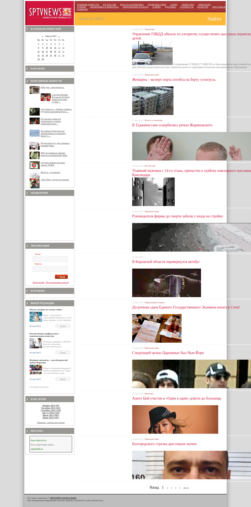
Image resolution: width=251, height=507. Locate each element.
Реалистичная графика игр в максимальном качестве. (44, 334)
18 (51, 51)
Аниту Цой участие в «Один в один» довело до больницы (176, 398)
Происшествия (152, 74)
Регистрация (38, 282)
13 (59, 48)
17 (47, 51)
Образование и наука (154, 302)
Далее (63, 326)
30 (43, 59)
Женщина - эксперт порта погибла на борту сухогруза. (174, 80)
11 (51, 48)
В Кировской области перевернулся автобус (166, 262)
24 (47, 55)
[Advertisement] (50, 218)
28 (63, 55)
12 (55, 48)
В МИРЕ (157, 7)
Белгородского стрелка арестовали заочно (164, 444)
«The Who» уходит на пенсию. (55, 179)
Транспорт (150, 29)
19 (55, 51)
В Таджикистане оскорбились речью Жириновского (172, 125)
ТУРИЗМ (81, 7)
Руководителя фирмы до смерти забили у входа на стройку (177, 216)
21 (63, 51)
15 (39, 51)
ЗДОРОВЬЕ (170, 7)
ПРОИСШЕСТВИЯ (157, 4)
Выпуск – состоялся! (50, 172)
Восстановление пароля (57, 282)
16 (43, 51)
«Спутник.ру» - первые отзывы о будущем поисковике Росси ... (56, 110)
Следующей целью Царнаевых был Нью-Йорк (168, 353)
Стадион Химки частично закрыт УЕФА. (53, 163)
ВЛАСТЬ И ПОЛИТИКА (132, 4)
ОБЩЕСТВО (188, 4)
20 (59, 51)
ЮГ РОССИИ (109, 4)
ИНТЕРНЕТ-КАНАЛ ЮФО (63, 498)
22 (39, 55)
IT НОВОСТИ (186, 7)
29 (39, 59)
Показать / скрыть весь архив (51, 422)
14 (63, 48)
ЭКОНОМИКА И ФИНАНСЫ (104, 7)
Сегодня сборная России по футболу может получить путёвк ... (61, 98)
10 (47, 48)
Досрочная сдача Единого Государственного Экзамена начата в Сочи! (186, 307)
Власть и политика (153, 120)
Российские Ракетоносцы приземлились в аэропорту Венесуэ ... (53, 133)
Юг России (150, 166)
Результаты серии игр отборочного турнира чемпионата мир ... (51, 121)
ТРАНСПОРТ (204, 4)
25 (51, 55)
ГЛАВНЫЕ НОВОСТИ (88, 4)
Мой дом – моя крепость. (52, 87)
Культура (149, 393)
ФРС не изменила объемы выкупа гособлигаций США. (54, 154)
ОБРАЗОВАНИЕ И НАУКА (135, 7)
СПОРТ (174, 4)
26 (55, 55)
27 (59, 55)
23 (43, 55)
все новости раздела (39, 386)
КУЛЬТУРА (202, 7)
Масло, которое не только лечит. (46, 309)
